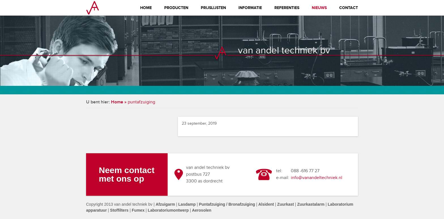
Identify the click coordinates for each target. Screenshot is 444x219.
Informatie (250, 7)
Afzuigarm (165, 204)
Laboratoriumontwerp (168, 210)
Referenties (286, 7)
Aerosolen (201, 210)
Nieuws (319, 7)
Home (146, 7)
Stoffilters (119, 210)
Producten (176, 7)
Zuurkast (285, 204)
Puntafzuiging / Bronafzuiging (227, 204)
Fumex (138, 210)
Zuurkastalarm (310, 204)
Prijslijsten (213, 7)
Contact (348, 7)
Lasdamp (187, 204)
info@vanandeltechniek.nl (316, 177)
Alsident (266, 204)
